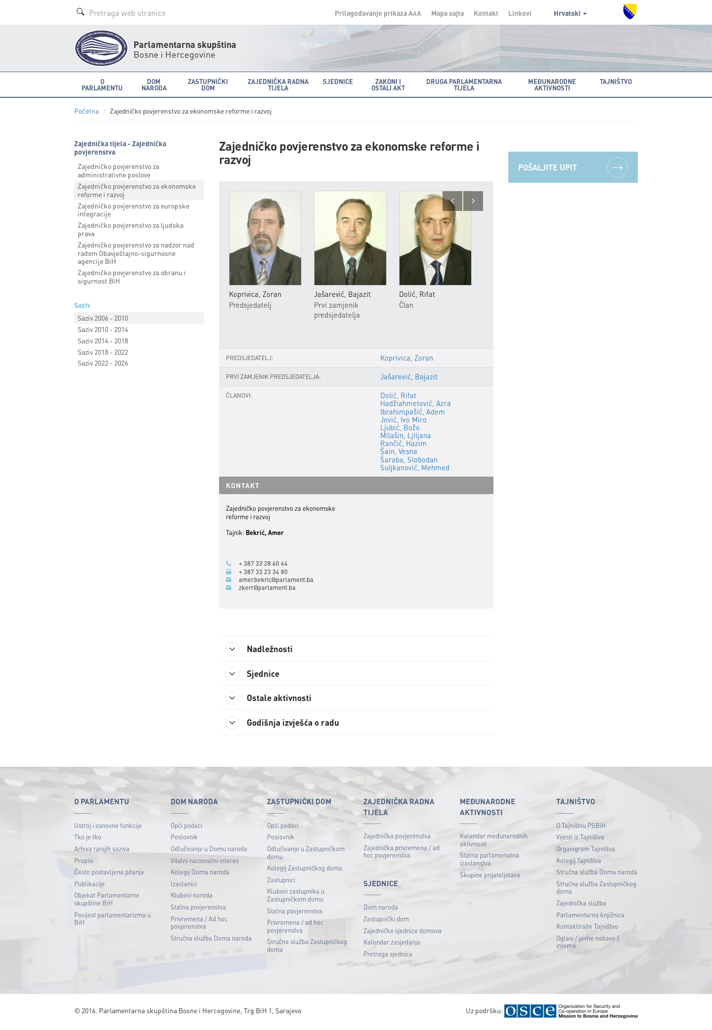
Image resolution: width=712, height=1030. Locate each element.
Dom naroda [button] (154, 84)
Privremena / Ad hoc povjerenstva (199, 923)
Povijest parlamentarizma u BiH (112, 919)
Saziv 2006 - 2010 (103, 317)
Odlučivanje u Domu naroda (209, 849)
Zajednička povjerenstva (397, 836)
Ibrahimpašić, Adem (412, 411)
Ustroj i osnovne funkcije (108, 826)
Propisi (83, 861)
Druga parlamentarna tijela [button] (464, 84)
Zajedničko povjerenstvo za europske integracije (133, 209)
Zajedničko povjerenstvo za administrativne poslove (118, 170)
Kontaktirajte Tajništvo (587, 927)
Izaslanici (184, 884)
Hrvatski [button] (570, 12)
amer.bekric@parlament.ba (276, 579)
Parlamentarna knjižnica (590, 915)
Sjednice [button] (338, 81)
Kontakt (486, 12)
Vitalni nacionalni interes (205, 861)
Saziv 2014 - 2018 (103, 340)
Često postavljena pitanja (109, 872)
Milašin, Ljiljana (405, 435)
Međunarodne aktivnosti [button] (552, 84)
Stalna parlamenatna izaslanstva (489, 860)
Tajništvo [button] (616, 81)
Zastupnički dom (386, 919)
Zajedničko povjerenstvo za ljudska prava (130, 229)
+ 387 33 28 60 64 (263, 564)
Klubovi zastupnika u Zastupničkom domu (295, 896)
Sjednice (254, 674)
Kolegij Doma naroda (200, 872)
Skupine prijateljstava (490, 875)
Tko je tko (87, 837)
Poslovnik (184, 837)
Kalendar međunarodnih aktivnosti (494, 840)
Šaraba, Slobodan (409, 459)
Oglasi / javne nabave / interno (588, 943)
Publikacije (89, 884)
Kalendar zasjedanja (391, 943)
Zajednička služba (581, 904)
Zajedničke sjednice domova (402, 931)
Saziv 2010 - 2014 (103, 329)
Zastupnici (281, 880)
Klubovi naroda (192, 896)
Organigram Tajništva (585, 849)
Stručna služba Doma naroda (211, 939)
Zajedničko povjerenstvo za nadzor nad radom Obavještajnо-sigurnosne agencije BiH (136, 253)
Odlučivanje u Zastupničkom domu (306, 853)
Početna (86, 111)
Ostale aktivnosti (270, 698)
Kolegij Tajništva (578, 861)
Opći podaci (186, 826)
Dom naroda (380, 908)
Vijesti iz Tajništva (580, 837)
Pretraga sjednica (387, 954)
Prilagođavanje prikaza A (378, 12)
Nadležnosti (261, 649)
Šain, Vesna (398, 451)
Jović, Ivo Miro (403, 419)
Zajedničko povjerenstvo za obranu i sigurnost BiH (132, 276)
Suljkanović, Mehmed (414, 467)
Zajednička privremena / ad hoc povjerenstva (401, 852)
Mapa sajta (447, 12)
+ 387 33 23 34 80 (263, 572)
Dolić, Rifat (398, 395)
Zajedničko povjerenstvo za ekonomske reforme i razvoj (137, 190)
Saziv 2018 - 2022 (103, 351)
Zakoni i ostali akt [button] (388, 84)
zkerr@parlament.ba (267, 587)
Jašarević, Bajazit (408, 376)
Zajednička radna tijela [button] (278, 84)
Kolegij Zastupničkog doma (304, 869)
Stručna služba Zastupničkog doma (307, 946)
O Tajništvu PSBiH (581, 826)
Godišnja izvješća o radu (284, 723)
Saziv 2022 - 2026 (103, 362)
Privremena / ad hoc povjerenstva (295, 927)
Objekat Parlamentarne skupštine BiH (106, 900)
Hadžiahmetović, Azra (415, 403)
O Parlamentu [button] (102, 84)
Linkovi (520, 12)
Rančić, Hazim (403, 443)
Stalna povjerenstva (198, 908)
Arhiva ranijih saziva (102, 849)
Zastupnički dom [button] (208, 84)
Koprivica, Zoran (407, 357)
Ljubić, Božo (400, 427)
